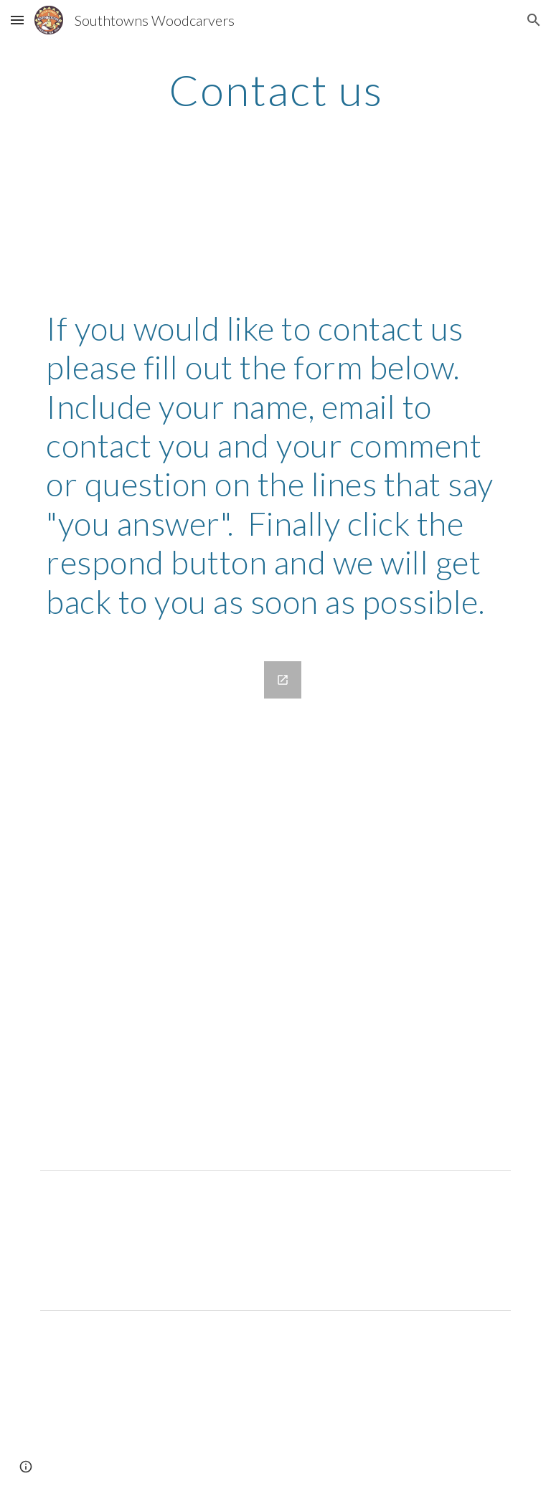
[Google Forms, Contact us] (174, 904)
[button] (17, 19)
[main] (275, 89)
